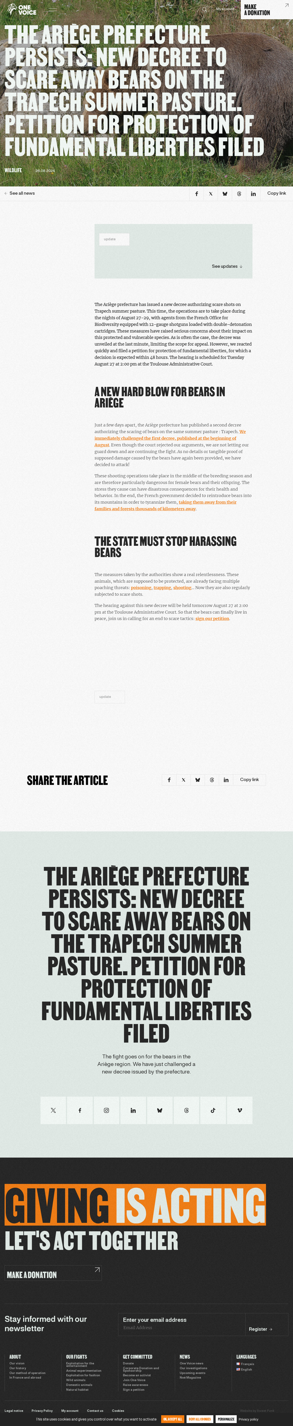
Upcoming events (192, 1373)
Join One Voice (134, 1380)
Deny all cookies (200, 1419)
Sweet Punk (265, 1411)
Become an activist (137, 1375)
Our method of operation (27, 1373)
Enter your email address (155, 1320)
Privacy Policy (42, 1411)
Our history (17, 1368)
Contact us (95, 1411)
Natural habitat (77, 1390)
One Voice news (191, 1363)
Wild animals (75, 1380)
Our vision (16, 1363)
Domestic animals (79, 1385)
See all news (20, 193)
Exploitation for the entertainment (80, 1365)
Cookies (118, 1411)
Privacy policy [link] (248, 1419)
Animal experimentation (83, 1371)
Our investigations (193, 1368)
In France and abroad (25, 1378)
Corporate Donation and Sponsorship (141, 1369)
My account (225, 9)
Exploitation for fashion (83, 1375)
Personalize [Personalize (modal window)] (226, 1419)
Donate (128, 1363)
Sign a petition (133, 1390)
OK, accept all (172, 1419)
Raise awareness (135, 1385)
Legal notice (14, 1411)
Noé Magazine (190, 1378)
